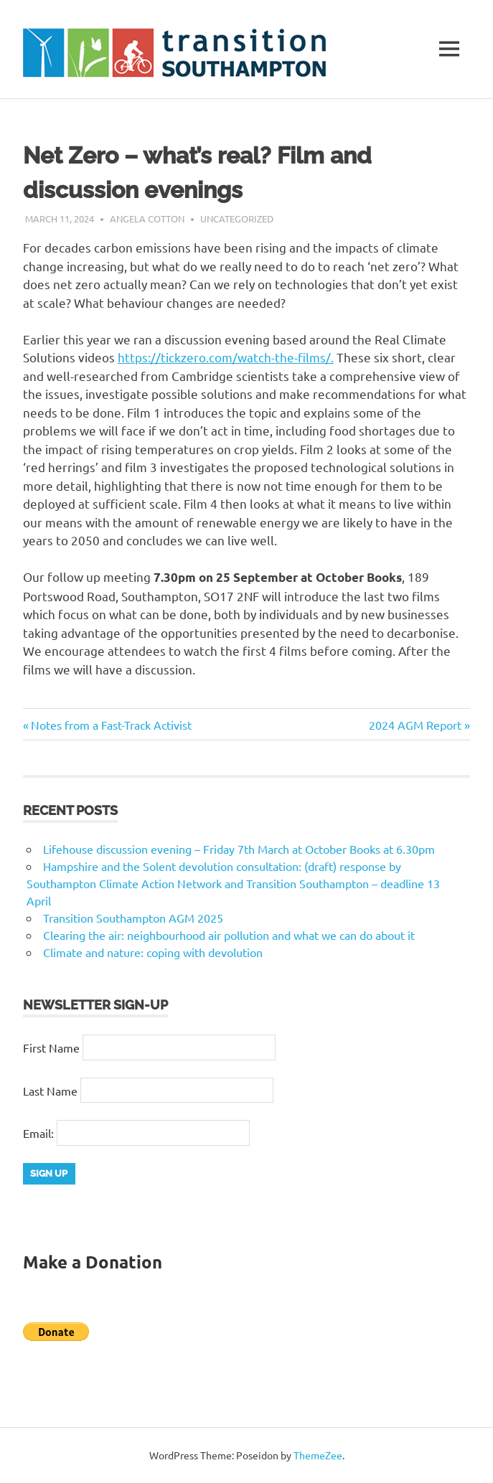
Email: (40, 1133)
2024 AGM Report (415, 724)
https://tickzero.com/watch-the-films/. (226, 356)
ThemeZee (318, 1455)
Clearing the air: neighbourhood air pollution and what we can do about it (229, 935)
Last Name (50, 1090)
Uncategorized (236, 218)
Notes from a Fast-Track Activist (111, 724)
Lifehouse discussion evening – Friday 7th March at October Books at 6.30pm (239, 849)
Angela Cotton (147, 218)
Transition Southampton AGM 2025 (133, 917)
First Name (51, 1047)
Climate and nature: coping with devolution (153, 952)
